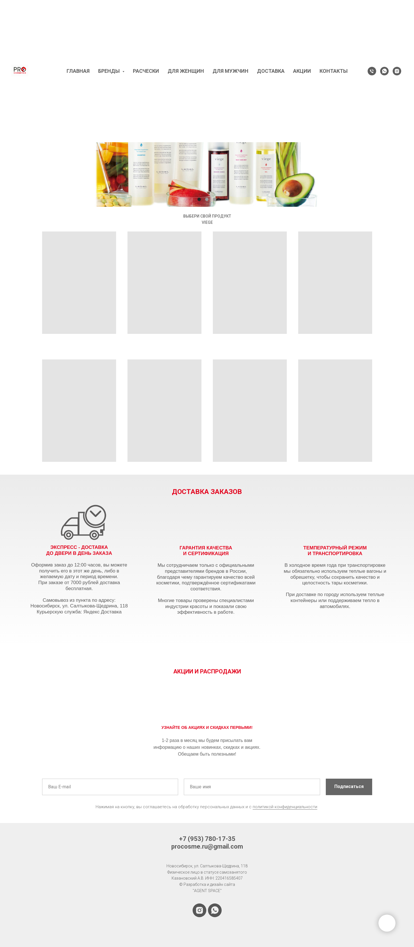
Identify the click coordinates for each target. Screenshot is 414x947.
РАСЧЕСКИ (146, 71)
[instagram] (397, 71)
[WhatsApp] (384, 71)
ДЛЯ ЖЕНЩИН (186, 71)
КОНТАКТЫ (334, 71)
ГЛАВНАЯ (78, 71)
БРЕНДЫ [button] (109, 71)
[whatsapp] (215, 910)
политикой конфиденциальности (285, 806)
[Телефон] (372, 71)
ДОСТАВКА (271, 71)
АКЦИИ (302, 71)
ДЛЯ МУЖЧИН (230, 71)
